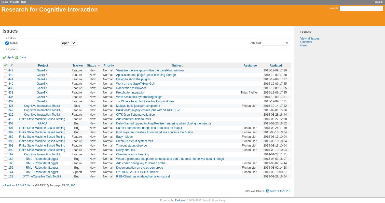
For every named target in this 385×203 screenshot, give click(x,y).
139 (10, 176)
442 (10, 75)
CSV (281, 190)
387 (10, 132)
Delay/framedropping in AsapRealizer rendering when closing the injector (163, 123)
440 (10, 83)
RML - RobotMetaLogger (42, 159)
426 (10, 106)
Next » (30, 185)
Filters (11, 38)
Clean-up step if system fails (134, 141)
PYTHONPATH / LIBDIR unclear (137, 172)
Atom (273, 190)
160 (10, 163)
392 (10, 150)
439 (10, 88)
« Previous (8, 185)
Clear (23, 57)
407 (10, 128)
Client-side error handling (132, 154)
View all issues (309, 38)
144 (10, 172)
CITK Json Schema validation (135, 114)
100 (73, 185)
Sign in (379, 1)
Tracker (78, 65)
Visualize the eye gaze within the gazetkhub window (150, 70)
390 (10, 141)
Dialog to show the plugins (133, 79)
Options (12, 49)
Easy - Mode (124, 136)
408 (10, 123)
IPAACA (42, 123)
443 (10, 70)
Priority (109, 65)
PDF (288, 190)
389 (10, 136)
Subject (177, 65)
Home (4, 1)
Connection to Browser (131, 88)
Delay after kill (125, 150)
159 (10, 167)
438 (10, 92)
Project (43, 65)
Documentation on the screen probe (139, 167)
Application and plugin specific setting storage (146, 75)
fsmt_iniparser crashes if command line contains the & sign (154, 132)
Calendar (306, 42)
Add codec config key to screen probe (140, 163)
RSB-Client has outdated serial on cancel (143, 176)
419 (10, 114)
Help (24, 1)
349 (10, 110)
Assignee (250, 65)
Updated (276, 65)
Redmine (180, 200)
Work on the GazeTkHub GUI (135, 83)
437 (10, 101)
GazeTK (42, 70)
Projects (14, 1)
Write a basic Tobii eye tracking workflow (147, 101)
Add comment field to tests (133, 119)
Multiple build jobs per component (138, 106)
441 (10, 79)
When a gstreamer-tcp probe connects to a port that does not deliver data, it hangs (170, 159)
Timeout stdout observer (132, 145)
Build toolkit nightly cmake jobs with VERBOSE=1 (148, 110)
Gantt (303, 45)
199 (10, 154)
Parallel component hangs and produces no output (149, 128)
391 (10, 145)
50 (67, 185)
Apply (10, 57)
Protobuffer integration (130, 92)
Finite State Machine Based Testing (42, 119)
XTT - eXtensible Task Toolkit (42, 176)
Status (13, 42)
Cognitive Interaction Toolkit (42, 106)
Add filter (255, 42)
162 (10, 159)
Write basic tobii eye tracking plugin (139, 97)
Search (333, 8)
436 (10, 97)
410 (10, 119)
